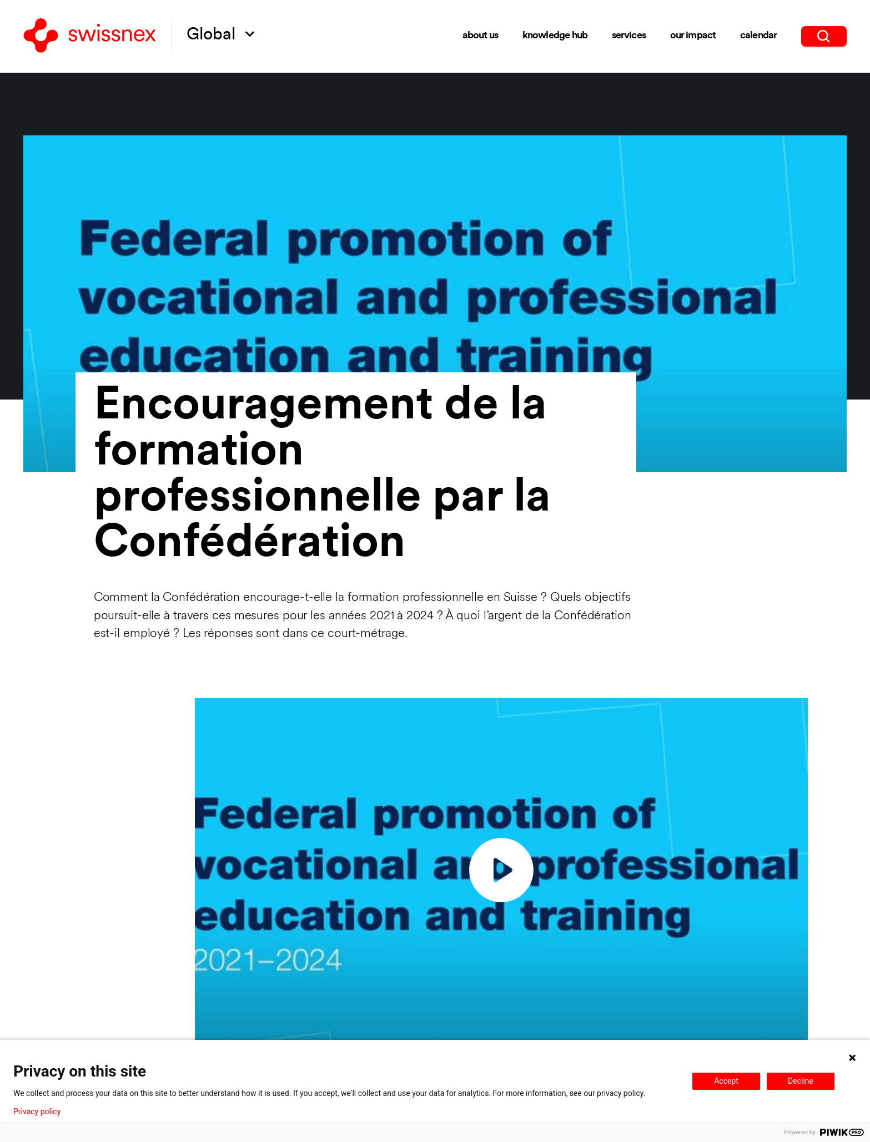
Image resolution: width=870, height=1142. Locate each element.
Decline (800, 1081)
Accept (726, 1081)
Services (629, 36)
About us (480, 36)
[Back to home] (89, 36)
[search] (824, 36)
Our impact (693, 36)
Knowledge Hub (554, 36)
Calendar (758, 36)
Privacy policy (37, 1111)
